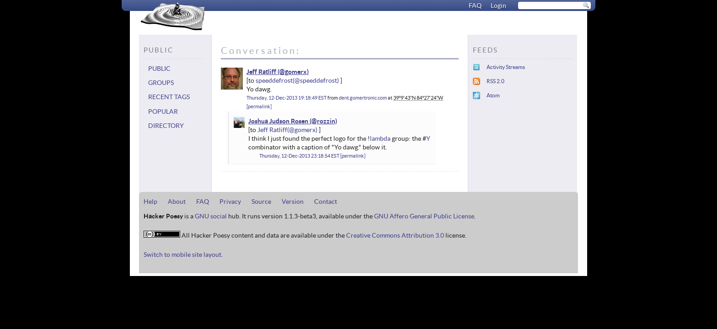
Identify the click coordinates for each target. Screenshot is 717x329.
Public (159, 68)
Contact (325, 201)
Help (150, 201)
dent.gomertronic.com (363, 98)
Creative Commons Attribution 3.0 (395, 235)
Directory (166, 125)
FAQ (475, 5)
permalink (259, 106)
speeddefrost (274, 80)
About (177, 201)
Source (261, 201)
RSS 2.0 (495, 81)
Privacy (230, 201)
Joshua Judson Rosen (278, 121)
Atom (493, 95)
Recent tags (169, 97)
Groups (161, 82)
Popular (163, 111)
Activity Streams (506, 67)
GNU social (211, 216)
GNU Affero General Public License (424, 216)
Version (293, 201)
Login (498, 5)
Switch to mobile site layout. (183, 254)
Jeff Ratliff (261, 71)
